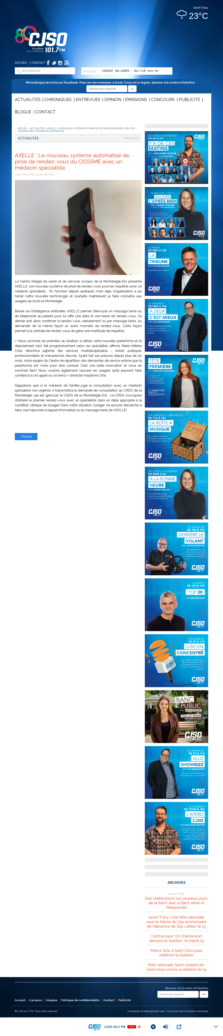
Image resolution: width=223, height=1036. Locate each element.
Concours (163, 99)
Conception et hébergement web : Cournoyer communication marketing (168, 1011)
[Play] (153, 1027)
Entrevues (88, 99)
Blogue (23, 111)
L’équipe (51, 1000)
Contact (38, 62)
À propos (35, 1000)
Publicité (189, 99)
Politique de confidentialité (80, 1000)
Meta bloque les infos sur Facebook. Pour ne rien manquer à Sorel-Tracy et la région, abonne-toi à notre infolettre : (111, 85)
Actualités (28, 99)
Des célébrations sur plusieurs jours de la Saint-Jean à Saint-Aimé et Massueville (176, 903)
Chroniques (58, 99)
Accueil (21, 62)
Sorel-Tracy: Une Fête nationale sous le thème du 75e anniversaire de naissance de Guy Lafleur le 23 (176, 921)
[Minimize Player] (216, 1027)
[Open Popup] (179, 1027)
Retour (26, 437)
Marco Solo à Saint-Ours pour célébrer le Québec (176, 952)
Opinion (112, 99)
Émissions (136, 99)
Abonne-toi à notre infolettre (186, 988)
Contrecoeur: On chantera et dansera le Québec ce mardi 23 (176, 938)
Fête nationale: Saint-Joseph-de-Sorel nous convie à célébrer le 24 (176, 967)
